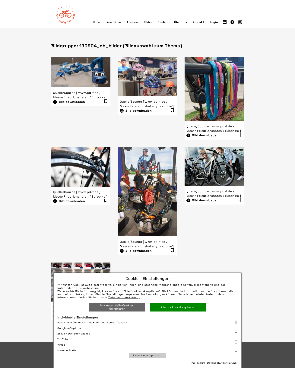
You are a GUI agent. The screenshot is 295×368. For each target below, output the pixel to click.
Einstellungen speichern (147, 355)
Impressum (198, 362)
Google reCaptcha (147, 328)
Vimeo (147, 344)
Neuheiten (113, 22)
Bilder (148, 22)
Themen (132, 22)
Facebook (232, 22)
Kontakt (198, 22)
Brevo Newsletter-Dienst (147, 333)
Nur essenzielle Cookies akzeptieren (117, 307)
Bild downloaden (72, 102)
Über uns (180, 22)
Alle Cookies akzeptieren (178, 307)
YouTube (147, 339)
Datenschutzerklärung (124, 297)
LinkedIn (225, 22)
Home (97, 22)
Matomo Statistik (147, 350)
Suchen (163, 22)
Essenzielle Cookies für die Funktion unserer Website (147, 322)
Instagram (240, 22)
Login (214, 22)
